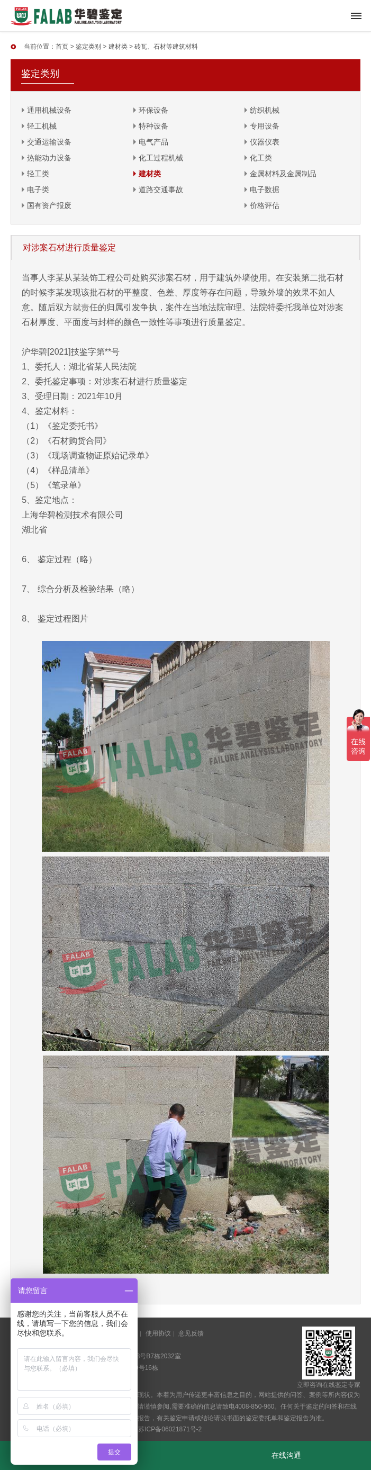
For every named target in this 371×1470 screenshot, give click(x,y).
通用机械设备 (49, 110)
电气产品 (153, 142)
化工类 (261, 158)
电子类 (38, 189)
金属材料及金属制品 (283, 173)
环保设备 (153, 110)
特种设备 (153, 126)
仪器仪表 (264, 142)
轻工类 (38, 173)
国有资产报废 (49, 205)
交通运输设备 (49, 142)
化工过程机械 (161, 158)
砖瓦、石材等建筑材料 (166, 46)
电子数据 (264, 189)
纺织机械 (264, 110)
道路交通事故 (161, 189)
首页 (62, 46)
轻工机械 (42, 126)
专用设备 (264, 126)
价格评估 (264, 205)
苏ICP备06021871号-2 (170, 1429)
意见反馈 (191, 1333)
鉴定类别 (88, 46)
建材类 (118, 46)
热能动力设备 (49, 158)
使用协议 (158, 1333)
